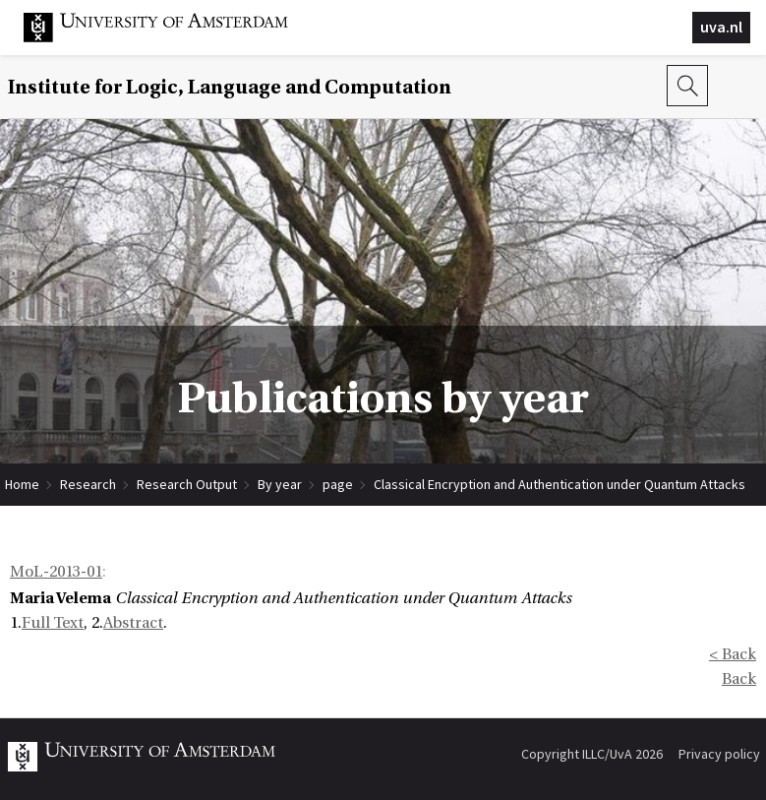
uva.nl (721, 26)
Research (88, 484)
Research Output (187, 484)
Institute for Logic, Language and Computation (229, 87)
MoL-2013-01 (56, 572)
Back (739, 679)
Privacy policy (719, 754)
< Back (732, 654)
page (338, 484)
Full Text (53, 623)
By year (280, 484)
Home (22, 484)
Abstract (133, 623)
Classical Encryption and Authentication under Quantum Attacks (559, 484)
